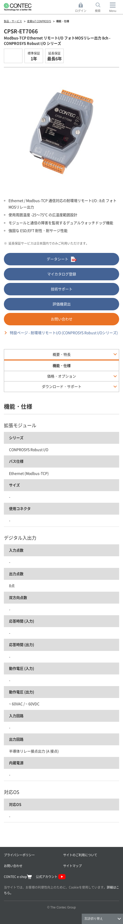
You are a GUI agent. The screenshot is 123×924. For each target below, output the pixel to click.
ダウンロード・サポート (61, 386)
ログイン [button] (82, 8)
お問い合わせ (61, 318)
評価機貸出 (62, 303)
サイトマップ (72, 865)
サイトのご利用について (80, 855)
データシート (61, 259)
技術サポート (61, 288)
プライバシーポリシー (19, 855)
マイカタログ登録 (61, 273)
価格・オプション (61, 376)
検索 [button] (100, 8)
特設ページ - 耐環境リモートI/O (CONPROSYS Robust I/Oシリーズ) (64, 332)
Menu (112, 10)
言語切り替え (93, 918)
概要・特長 (62, 354)
